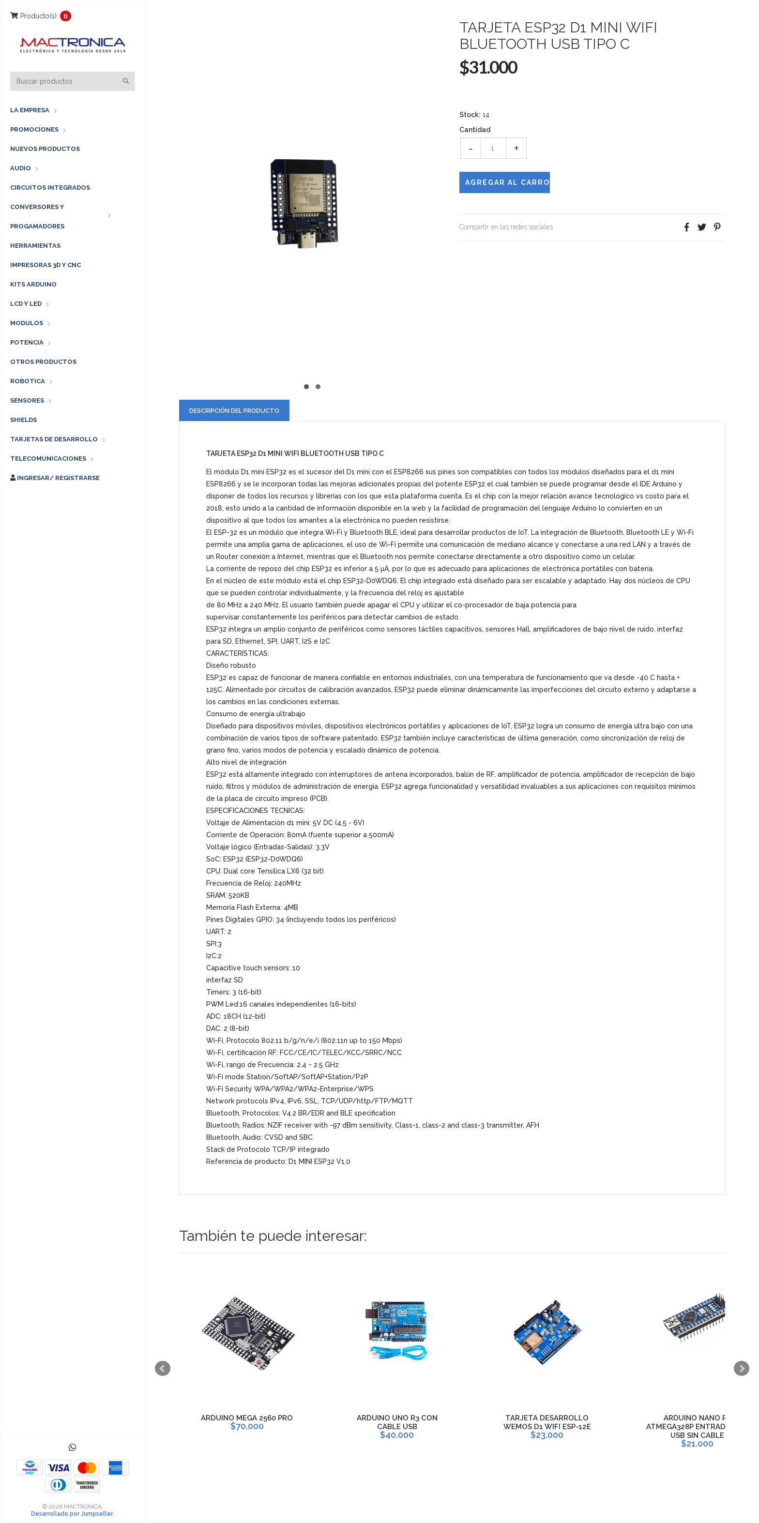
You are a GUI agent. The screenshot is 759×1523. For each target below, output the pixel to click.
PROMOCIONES (34, 129)
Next (741, 1368)
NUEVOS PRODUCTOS (45, 148)
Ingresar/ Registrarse (55, 478)
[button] (306, 385)
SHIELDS (23, 419)
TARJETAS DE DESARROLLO (54, 439)
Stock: (470, 114)
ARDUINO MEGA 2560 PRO (247, 1418)
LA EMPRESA (29, 110)
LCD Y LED (26, 303)
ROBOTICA (27, 381)
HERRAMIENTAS (35, 245)
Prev (162, 1368)
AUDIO (20, 168)
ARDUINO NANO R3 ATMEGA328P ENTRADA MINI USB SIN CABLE (697, 1427)
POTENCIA (27, 342)
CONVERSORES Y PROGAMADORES (37, 216)
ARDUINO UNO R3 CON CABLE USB (397, 1422)
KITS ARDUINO (33, 284)
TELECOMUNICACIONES (48, 458)
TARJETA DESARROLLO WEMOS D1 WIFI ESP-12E (547, 1422)
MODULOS (26, 323)
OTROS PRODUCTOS (43, 361)
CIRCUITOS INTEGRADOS (50, 187)
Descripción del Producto (234, 410)
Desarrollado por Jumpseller (72, 1513)
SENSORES (27, 400)
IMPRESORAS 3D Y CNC (45, 265)
